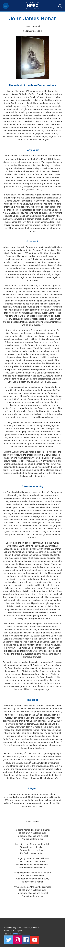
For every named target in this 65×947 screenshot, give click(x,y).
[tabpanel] (33, 57)
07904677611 (18, 934)
